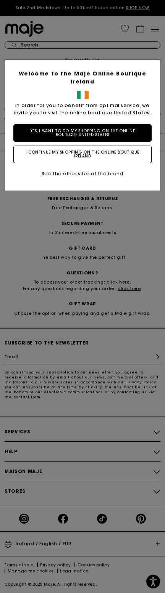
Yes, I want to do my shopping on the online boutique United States (82, 132)
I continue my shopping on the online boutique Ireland (82, 154)
